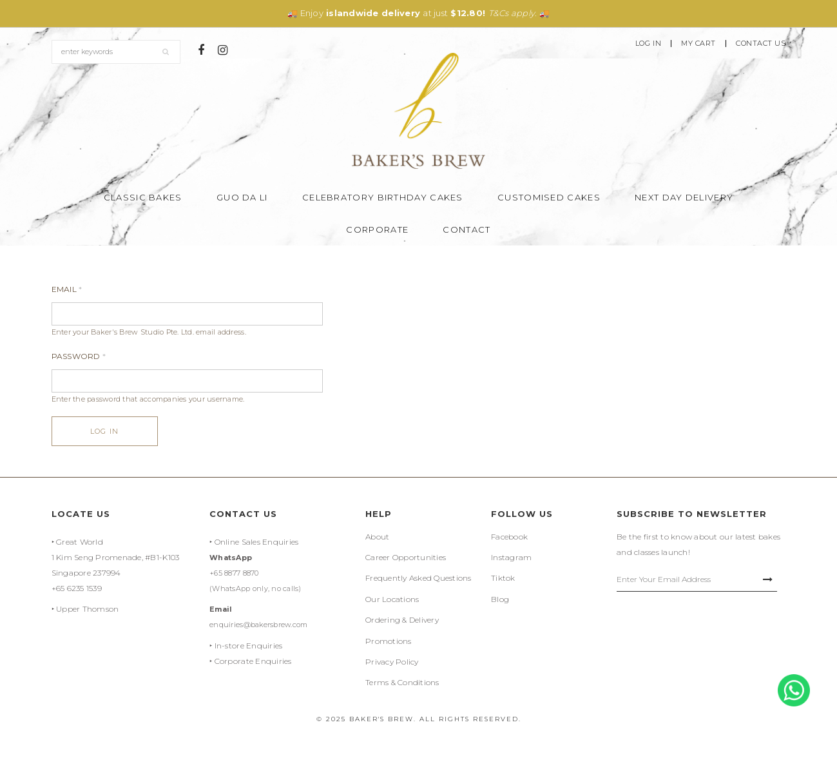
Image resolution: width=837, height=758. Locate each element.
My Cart (698, 43)
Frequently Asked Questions (418, 578)
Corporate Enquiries (253, 661)
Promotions (388, 641)
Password (79, 356)
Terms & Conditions (402, 682)
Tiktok (503, 578)
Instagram (511, 557)
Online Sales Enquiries (257, 542)
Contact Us (761, 43)
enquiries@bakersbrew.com (258, 624)
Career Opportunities (405, 557)
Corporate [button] (377, 229)
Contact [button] (466, 229)
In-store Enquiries (249, 645)
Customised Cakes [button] (549, 197)
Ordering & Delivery (402, 620)
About (377, 536)
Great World (79, 542)
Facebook (509, 536)
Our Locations (392, 599)
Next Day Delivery (684, 197)
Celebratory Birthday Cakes (382, 197)
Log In (648, 43)
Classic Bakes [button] (143, 197)
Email (67, 289)
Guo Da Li (242, 197)
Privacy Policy (392, 661)
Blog (500, 599)
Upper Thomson (87, 609)
